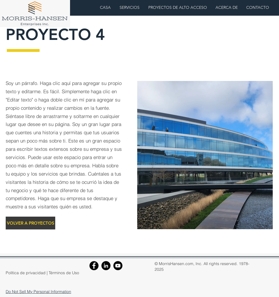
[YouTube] (117, 265)
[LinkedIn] (105, 265)
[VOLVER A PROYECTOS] (30, 223)
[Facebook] (94, 265)
